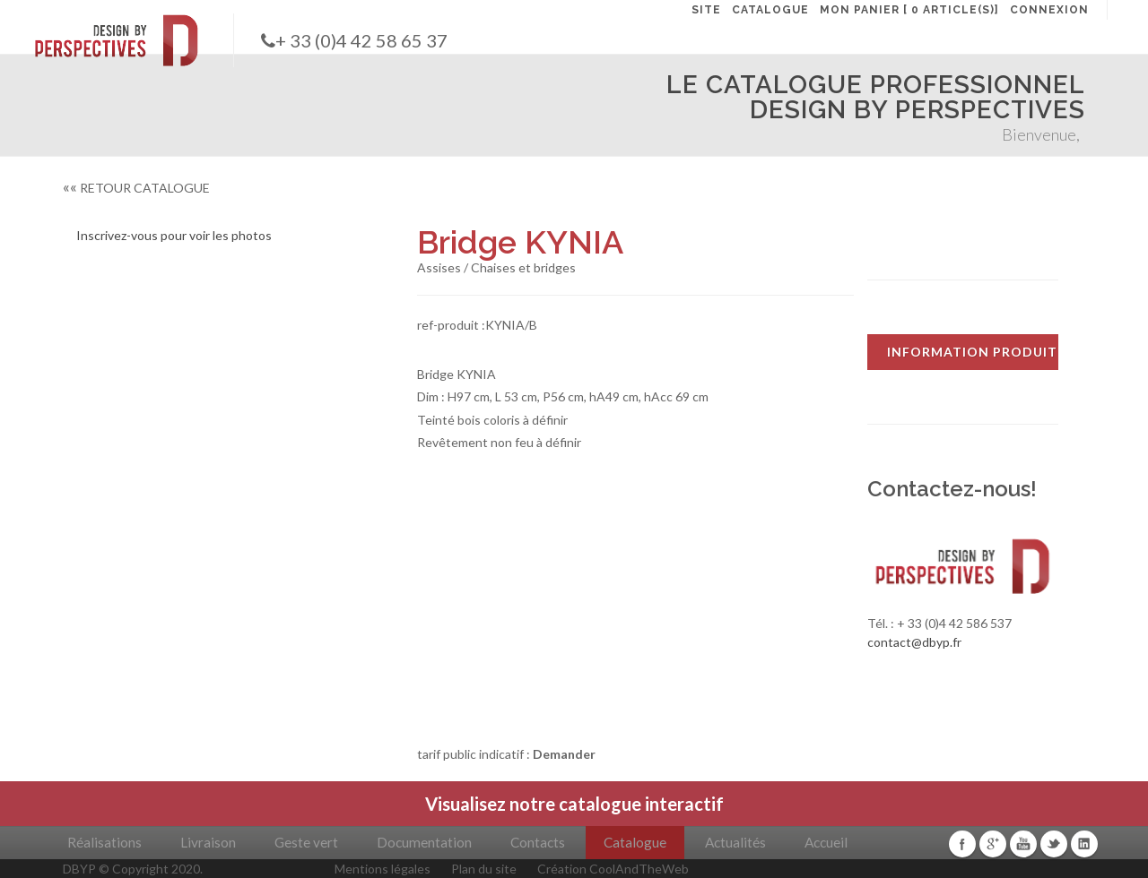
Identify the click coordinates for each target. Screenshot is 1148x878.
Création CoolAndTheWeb (613, 868)
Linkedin (1084, 844)
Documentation (424, 842)
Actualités (735, 842)
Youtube (1023, 844)
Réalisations (104, 842)
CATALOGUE (770, 10)
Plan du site (484, 868)
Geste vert (306, 842)
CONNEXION (1049, 10)
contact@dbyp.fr (914, 642)
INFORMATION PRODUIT (972, 351)
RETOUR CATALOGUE (136, 187)
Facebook (962, 844)
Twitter (1053, 844)
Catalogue (635, 842)
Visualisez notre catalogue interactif (574, 803)
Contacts (537, 842)
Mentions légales (382, 868)
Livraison (208, 842)
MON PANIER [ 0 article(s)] (909, 10)
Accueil (826, 842)
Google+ (992, 844)
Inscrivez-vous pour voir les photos (174, 235)
